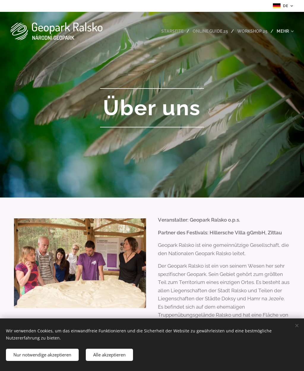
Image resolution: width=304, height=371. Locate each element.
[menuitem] (169, 31)
